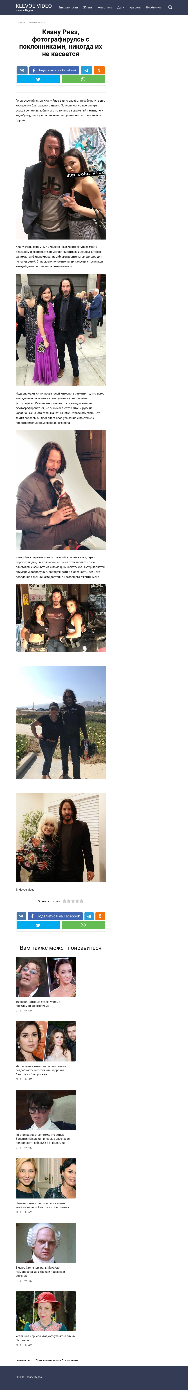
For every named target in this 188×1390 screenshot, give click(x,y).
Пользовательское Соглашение (56, 1360)
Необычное (154, 7)
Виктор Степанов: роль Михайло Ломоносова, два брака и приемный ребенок (40, 1271)
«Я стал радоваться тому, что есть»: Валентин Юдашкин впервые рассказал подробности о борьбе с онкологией (43, 1139)
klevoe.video (27, 889)
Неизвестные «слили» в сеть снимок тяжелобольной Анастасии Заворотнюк (43, 1205)
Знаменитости (68, 7)
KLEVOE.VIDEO (34, 6)
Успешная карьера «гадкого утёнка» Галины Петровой (45, 1338)
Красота (134, 7)
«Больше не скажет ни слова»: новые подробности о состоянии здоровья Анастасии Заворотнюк (41, 1070)
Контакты (23, 1360)
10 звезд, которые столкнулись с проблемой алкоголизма (38, 1003)
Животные (105, 7)
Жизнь (87, 7)
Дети (120, 7)
